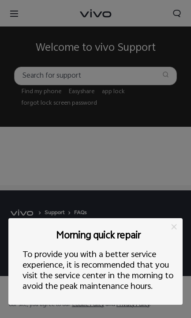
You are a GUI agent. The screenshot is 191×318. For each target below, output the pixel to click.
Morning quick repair (98, 237)
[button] (174, 226)
